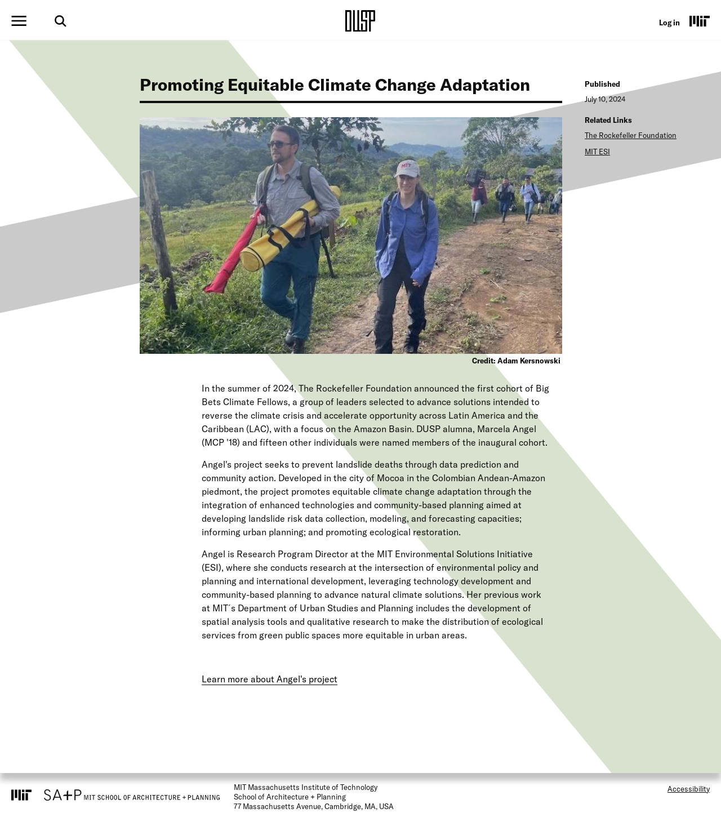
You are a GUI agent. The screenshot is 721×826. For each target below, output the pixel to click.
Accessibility (688, 788)
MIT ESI (597, 151)
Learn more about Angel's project (269, 679)
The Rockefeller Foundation (631, 135)
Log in (669, 22)
